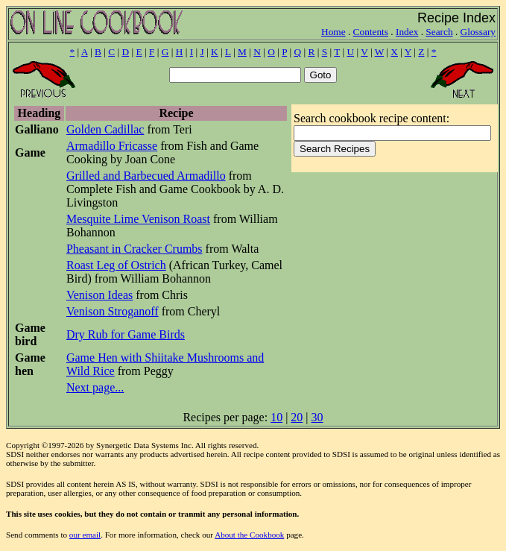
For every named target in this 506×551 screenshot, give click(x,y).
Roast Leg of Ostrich (116, 265)
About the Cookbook (249, 534)
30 (317, 417)
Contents (370, 31)
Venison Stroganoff (112, 311)
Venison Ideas (99, 295)
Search (439, 31)
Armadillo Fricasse (111, 145)
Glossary (478, 31)
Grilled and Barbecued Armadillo (146, 175)
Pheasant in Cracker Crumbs (134, 248)
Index (407, 31)
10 (276, 417)
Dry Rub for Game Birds (125, 334)
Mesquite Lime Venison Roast (138, 218)
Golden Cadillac (105, 129)
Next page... (95, 387)
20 (297, 417)
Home (333, 31)
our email (85, 534)
